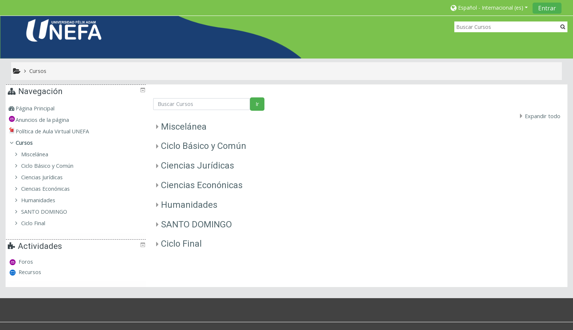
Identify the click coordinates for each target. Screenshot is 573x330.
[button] (489, 7)
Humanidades (189, 205)
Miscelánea (184, 126)
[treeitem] (77, 108)
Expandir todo (542, 116)
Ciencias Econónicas (202, 185)
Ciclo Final (181, 244)
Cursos (29, 142)
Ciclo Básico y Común (203, 146)
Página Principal (40, 108)
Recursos (30, 272)
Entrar (547, 8)
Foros (26, 261)
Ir (257, 103)
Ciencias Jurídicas (197, 165)
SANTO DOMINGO (196, 224)
